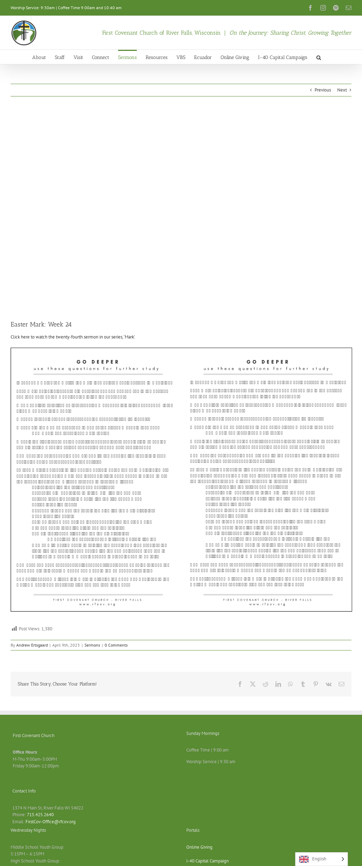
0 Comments (116, 645)
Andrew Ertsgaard (32, 645)
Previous (323, 90)
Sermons (92, 645)
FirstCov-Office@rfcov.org (50, 822)
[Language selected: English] (321, 859)
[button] (318, 57)
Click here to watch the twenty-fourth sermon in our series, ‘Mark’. (73, 337)
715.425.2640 (40, 815)
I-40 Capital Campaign (207, 861)
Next (342, 90)
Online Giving (199, 847)
